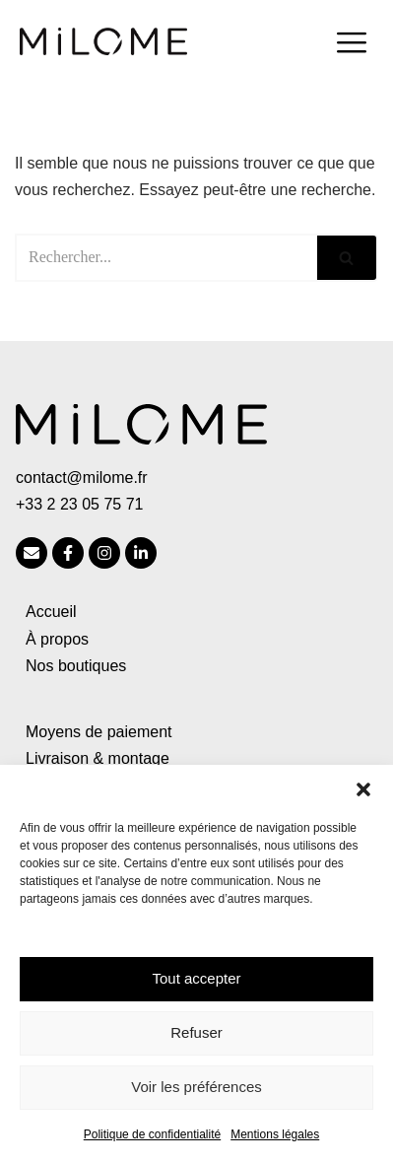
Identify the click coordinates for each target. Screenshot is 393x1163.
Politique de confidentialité (152, 1134)
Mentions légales (274, 1134)
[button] (363, 789)
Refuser (196, 1032)
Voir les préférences (196, 1086)
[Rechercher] (166, 258)
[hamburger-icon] (351, 45)
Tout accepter (196, 978)
